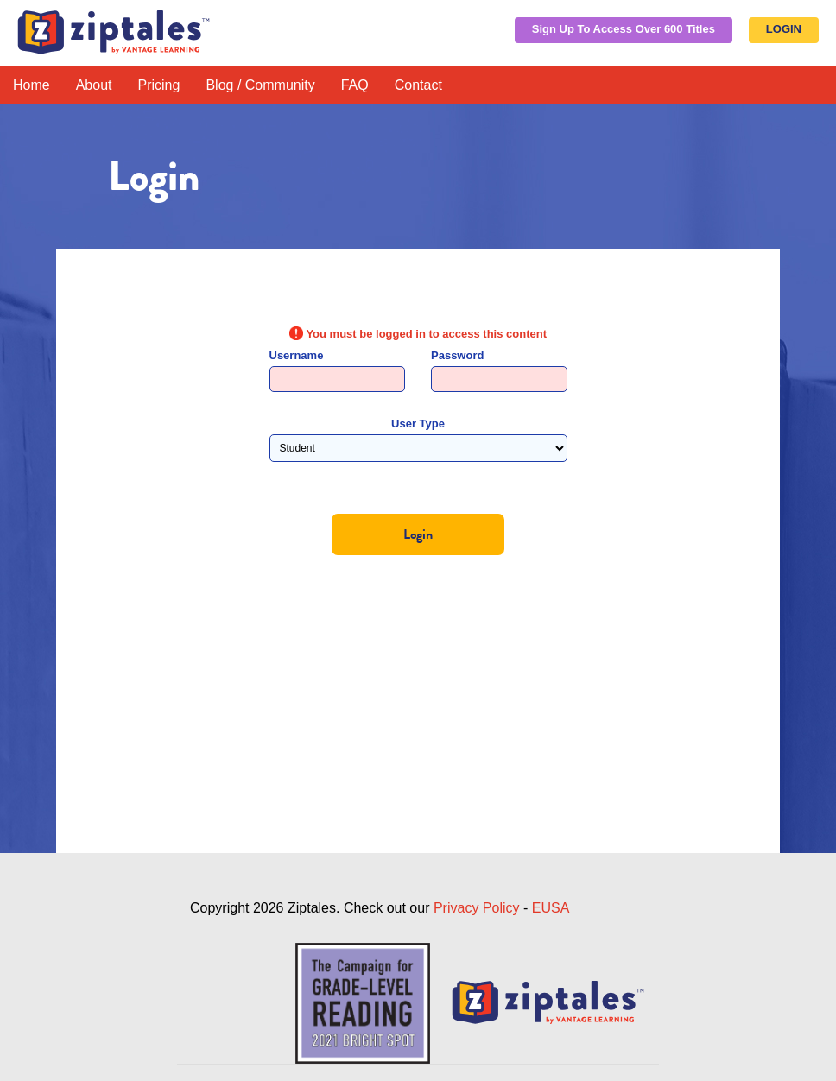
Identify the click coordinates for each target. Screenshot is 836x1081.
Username (296, 355)
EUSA (551, 908)
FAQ (355, 85)
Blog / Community (260, 85)
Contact (418, 85)
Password (457, 355)
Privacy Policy (477, 908)
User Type (418, 423)
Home (31, 85)
